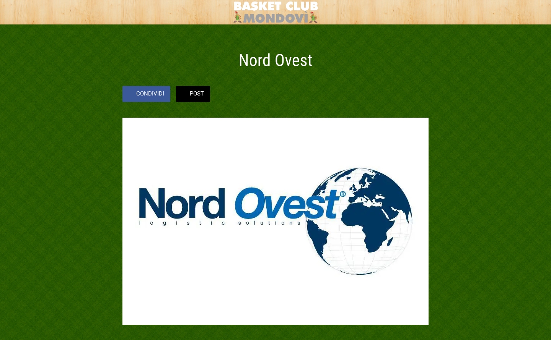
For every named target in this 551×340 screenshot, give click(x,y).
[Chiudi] (15, 12)
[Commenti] (419, 95)
